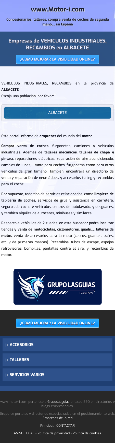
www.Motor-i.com (57, 9)
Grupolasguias (58, 401)
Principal (47, 425)
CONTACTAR (65, 425)
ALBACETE (57, 112)
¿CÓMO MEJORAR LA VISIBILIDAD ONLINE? (57, 59)
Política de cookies (87, 433)
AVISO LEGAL (24, 433)
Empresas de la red (57, 418)
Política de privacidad (53, 433)
